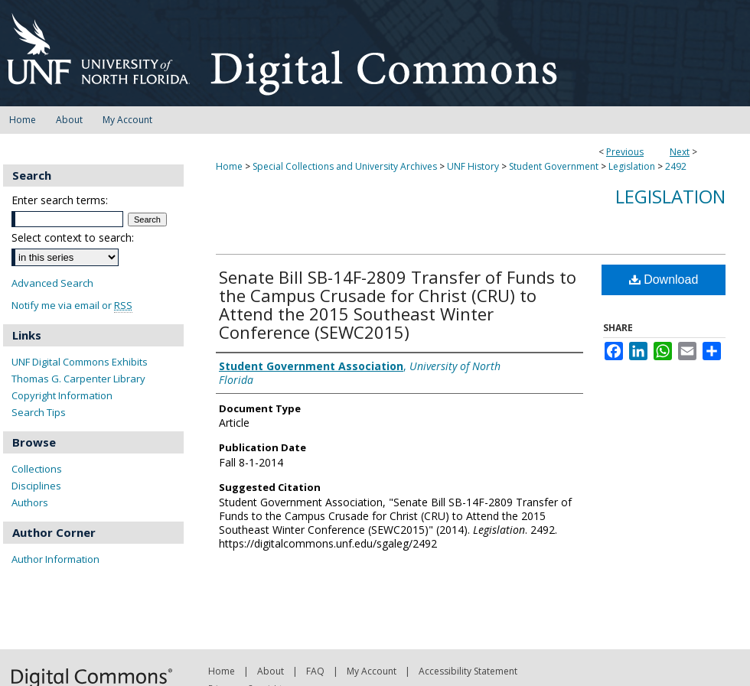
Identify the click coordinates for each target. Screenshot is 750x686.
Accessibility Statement (468, 671)
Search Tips (38, 412)
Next (680, 151)
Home (229, 166)
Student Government (553, 166)
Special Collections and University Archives (345, 166)
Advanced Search (52, 283)
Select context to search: (72, 237)
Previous (625, 151)
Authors (29, 502)
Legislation (631, 166)
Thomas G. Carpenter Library (78, 378)
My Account (371, 671)
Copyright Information (61, 395)
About (270, 671)
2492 (675, 166)
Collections (36, 469)
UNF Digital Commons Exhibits (79, 362)
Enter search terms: (59, 200)
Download (664, 279)
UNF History (473, 166)
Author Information (55, 559)
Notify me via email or (71, 305)
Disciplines (36, 486)
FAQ (315, 671)
